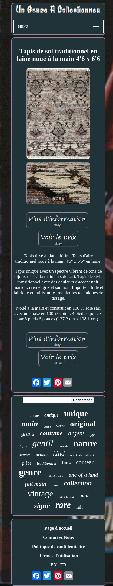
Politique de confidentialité (58, 546)
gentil (42, 443)
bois (66, 462)
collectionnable (55, 476)
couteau (85, 462)
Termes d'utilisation (58, 555)
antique (51, 415)
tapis (23, 446)
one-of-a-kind (83, 475)
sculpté (24, 455)
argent (76, 433)
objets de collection (83, 455)
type (92, 435)
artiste (41, 454)
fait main (35, 484)
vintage (40, 493)
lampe (47, 426)
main (29, 423)
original (82, 424)
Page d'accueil (58, 528)
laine (55, 485)
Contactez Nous (58, 537)
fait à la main (67, 497)
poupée (63, 446)
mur (85, 495)
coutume (51, 433)
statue (34, 415)
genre (30, 472)
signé (42, 506)
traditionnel (47, 463)
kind (59, 453)
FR (63, 564)
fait (79, 507)
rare (63, 505)
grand (27, 434)
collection (78, 483)
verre (60, 426)
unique (76, 413)
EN (53, 564)
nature (85, 443)
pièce (26, 463)
